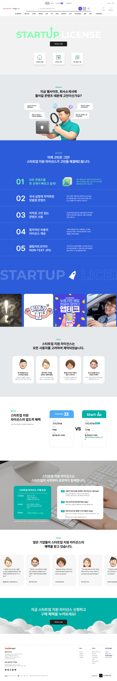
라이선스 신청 (59, 44)
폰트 (90, 13)
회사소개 (81, 652)
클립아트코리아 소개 (96, 652)
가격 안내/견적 (95, 657)
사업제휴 (81, 657)
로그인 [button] (103, 9)
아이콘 (34, 13)
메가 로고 (12, 9)
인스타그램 (10, 670)
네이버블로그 (15, 670)
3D (52, 13)
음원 (85, 13)
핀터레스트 (8, 670)
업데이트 (19, 13)
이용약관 (107, 652)
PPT (70, 13)
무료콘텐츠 (99, 13)
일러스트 (26, 13)
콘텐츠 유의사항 (95, 661)
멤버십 (47, 3)
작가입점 (81, 655)
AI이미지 (63, 13)
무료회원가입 (110, 9)
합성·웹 (41, 13)
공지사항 (94, 653)
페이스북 (13, 670)
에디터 (52, 3)
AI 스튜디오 (59, 3)
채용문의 (81, 653)
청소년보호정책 (108, 657)
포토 (47, 13)
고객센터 (109, 3)
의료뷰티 (94, 663)
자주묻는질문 (94, 655)
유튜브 (6, 670)
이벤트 (113, 3)
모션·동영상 (78, 13)
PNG (57, 13)
